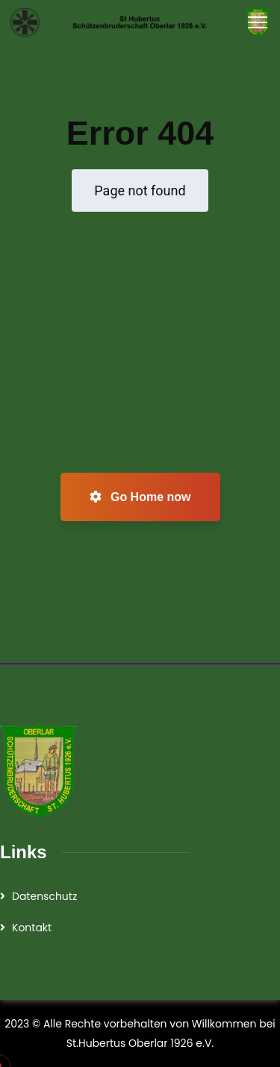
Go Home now (140, 497)
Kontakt (32, 927)
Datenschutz (44, 896)
